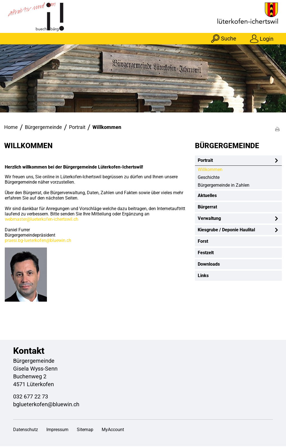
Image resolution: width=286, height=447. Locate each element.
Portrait (205, 161)
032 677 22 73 (30, 397)
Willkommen (223, 170)
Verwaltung (209, 219)
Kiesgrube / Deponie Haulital (226, 230)
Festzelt (206, 253)
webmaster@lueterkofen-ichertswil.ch (41, 220)
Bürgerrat (207, 207)
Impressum (57, 430)
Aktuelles (207, 196)
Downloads (209, 265)
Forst (203, 242)
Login (266, 38)
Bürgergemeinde (227, 146)
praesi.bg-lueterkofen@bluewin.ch (38, 241)
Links (203, 276)
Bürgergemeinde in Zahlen (223, 186)
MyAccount (113, 430)
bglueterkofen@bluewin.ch (46, 405)
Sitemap (85, 430)
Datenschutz (25, 430)
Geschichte (209, 178)
